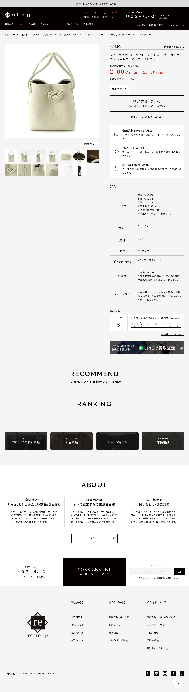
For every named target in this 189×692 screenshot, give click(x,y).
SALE (21, 24)
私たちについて (157, 602)
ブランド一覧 (117, 602)
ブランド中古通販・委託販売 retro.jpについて (158, 25)
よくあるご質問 (79, 624)
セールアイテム (117, 441)
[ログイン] (105, 15)
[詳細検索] (86, 15)
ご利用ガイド (72, 24)
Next (99, 94)
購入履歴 (113, 632)
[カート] (114, 15)
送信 (180, 571)
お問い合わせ (78, 640)
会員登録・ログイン (119, 616)
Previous (4, 94)
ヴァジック (48, 34)
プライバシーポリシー (158, 624)
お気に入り (114, 624)
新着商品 (9, 24)
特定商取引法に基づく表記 (161, 616)
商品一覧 (77, 602)
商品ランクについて (174, 334)
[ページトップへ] (177, 682)
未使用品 (163, 441)
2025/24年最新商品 (26, 441)
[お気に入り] (95, 15)
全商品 (32, 24)
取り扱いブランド (30, 34)
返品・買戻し (89, 24)
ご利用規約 (153, 632)
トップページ (11, 34)
